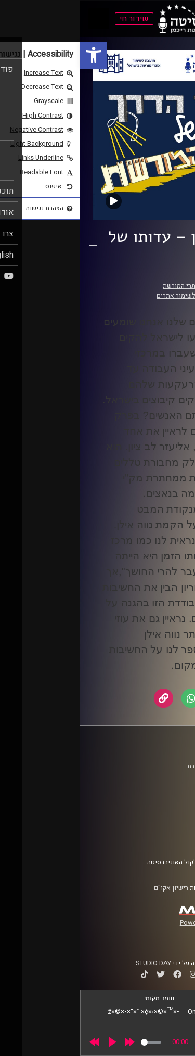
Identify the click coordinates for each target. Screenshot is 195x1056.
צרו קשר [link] (166, 837)
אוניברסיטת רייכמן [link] (151, 776)
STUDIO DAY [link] (73, 963)
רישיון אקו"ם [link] (91, 887)
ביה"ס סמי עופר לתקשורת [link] (142, 766)
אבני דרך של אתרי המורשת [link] (119, 285)
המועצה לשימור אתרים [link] (107, 295)
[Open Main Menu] (18, 18)
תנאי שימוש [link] (161, 817)
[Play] (32, 1042)
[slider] (71, 1042)
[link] (13, 55)
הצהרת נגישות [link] (158, 827)
